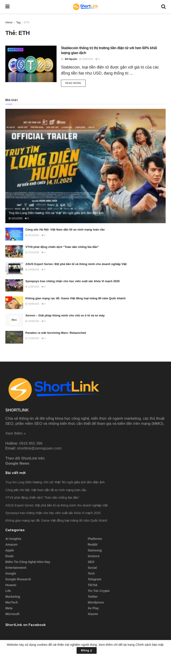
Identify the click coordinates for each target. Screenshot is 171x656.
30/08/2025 (32, 304)
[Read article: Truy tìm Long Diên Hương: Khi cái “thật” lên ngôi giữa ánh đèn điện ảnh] (85, 166)
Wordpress (96, 602)
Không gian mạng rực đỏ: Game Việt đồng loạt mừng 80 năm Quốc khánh (75, 298)
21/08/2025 (32, 338)
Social (92, 567)
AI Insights (13, 539)
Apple (9, 550)
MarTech (15, 49)
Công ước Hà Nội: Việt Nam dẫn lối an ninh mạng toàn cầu (65, 229)
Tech (91, 573)
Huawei (10, 585)
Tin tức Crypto (99, 591)
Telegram (94, 579)
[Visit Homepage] (85, 6)
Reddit (93, 544)
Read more (75, 82)
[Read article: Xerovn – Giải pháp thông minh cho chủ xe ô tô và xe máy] (14, 320)
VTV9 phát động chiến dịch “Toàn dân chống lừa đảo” (62, 247)
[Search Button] (163, 6)
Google (10, 573)
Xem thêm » (15, 433)
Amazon (11, 544)
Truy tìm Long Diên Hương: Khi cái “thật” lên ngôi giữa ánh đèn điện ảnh (56, 213)
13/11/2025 (15, 218)
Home (8, 22)
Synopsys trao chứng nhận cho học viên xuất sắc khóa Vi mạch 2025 (72, 281)
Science (94, 556)
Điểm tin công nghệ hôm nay (27, 562)
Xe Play (93, 608)
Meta (8, 608)
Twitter (93, 596)
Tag (18, 22)
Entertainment (15, 567)
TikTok (93, 585)
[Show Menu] (7, 6)
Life (8, 591)
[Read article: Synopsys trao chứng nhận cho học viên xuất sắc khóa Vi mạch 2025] (14, 285)
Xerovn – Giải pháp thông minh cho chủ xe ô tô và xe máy (65, 315)
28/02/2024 (86, 59)
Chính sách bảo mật (149, 644)
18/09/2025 (32, 269)
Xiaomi (93, 614)
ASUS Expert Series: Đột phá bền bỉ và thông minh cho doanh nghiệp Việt (76, 264)
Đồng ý (86, 650)
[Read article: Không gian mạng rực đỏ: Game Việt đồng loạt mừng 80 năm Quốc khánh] (14, 302)
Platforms (95, 539)
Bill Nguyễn (71, 59)
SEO (91, 562)
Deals (9, 556)
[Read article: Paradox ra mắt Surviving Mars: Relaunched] (14, 337)
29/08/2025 (32, 321)
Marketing (12, 596)
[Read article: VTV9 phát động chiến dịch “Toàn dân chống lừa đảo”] (14, 251)
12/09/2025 (32, 286)
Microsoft (12, 614)
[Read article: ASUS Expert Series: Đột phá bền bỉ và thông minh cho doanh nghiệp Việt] (14, 268)
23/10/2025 (32, 252)
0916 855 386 (30, 443)
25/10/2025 (32, 235)
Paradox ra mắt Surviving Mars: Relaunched (55, 332)
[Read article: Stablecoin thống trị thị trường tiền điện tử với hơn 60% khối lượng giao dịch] (31, 64)
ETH (27, 22)
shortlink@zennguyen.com (39, 448)
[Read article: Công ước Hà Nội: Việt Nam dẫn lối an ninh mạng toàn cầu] (14, 234)
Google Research (18, 579)
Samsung (95, 550)
